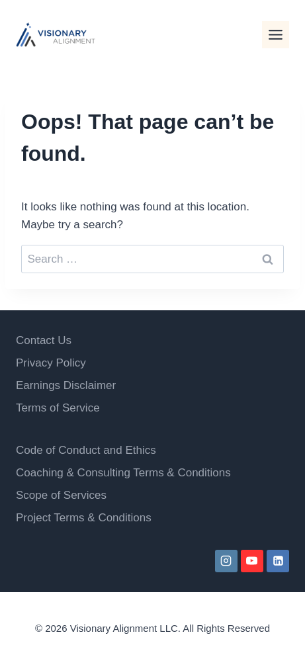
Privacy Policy (51, 363)
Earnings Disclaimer (66, 385)
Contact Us (43, 340)
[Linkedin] (278, 561)
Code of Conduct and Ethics (86, 450)
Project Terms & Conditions (84, 517)
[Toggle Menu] (275, 34)
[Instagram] (226, 561)
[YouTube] (252, 561)
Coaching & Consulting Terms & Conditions (123, 472)
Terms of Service (58, 408)
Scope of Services (61, 495)
